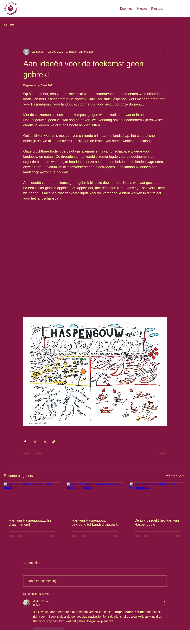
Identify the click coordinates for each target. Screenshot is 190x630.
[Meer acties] (164, 51)
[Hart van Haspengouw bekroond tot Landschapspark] (95, 498)
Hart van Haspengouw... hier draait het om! (31, 522)
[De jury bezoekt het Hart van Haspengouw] (158, 498)
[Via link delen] (53, 441)
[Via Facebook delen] (25, 441)
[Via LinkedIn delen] (44, 441)
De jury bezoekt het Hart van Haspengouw (157, 522)
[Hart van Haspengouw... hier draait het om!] (32, 498)
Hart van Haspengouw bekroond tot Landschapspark (95, 522)
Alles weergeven (176, 475)
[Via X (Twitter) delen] (34, 441)
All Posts (9, 25)
